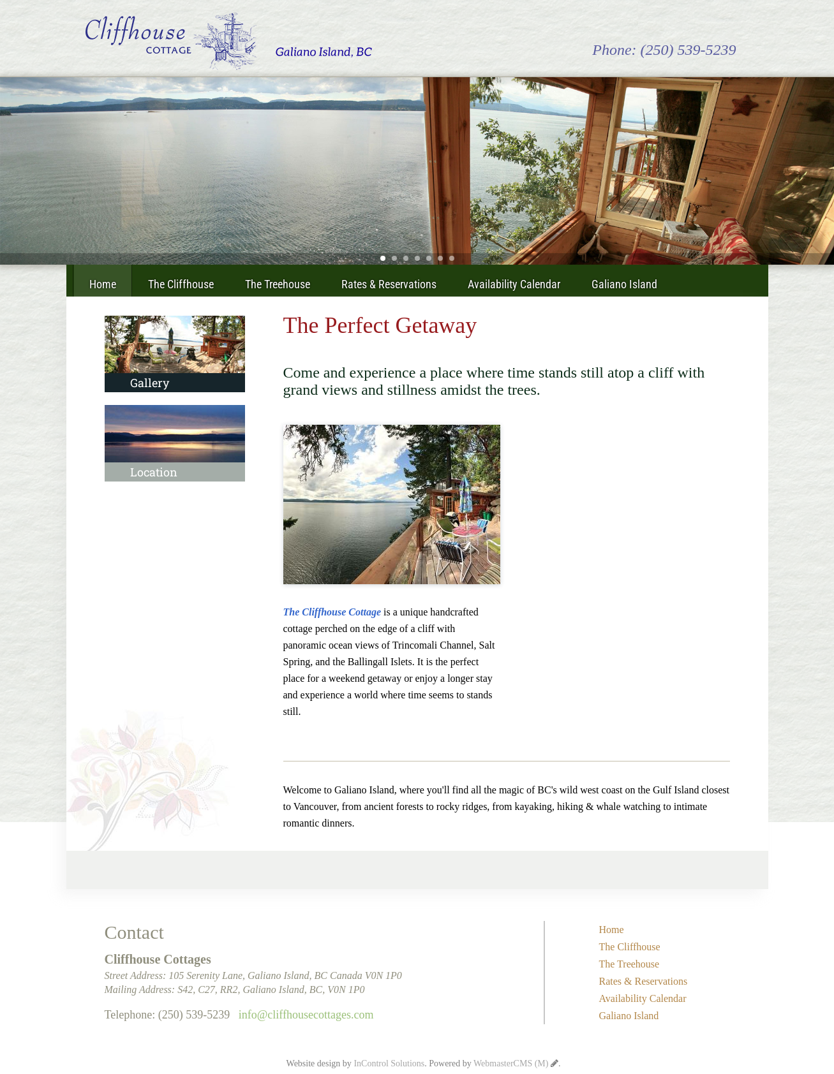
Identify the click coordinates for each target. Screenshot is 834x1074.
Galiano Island (624, 284)
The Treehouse (277, 284)
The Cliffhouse (181, 284)
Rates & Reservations (388, 284)
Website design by (356, 1063)
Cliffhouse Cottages (229, 41)
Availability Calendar (514, 284)
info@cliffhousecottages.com (306, 1014)
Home (102, 284)
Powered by (488, 1063)
